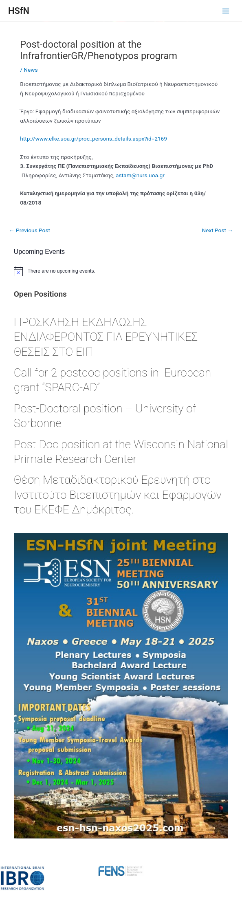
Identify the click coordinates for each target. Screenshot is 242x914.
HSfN (18, 11)
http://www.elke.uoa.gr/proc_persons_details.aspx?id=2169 (93, 138)
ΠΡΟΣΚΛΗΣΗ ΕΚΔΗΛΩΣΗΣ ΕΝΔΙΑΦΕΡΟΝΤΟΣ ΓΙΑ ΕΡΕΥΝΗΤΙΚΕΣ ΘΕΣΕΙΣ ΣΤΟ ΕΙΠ (106, 337)
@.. (140, 175)
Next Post (217, 230)
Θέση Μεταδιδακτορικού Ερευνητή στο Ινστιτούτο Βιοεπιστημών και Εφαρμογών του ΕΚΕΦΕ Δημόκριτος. (118, 494)
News (30, 69)
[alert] (121, 271)
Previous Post (29, 230)
